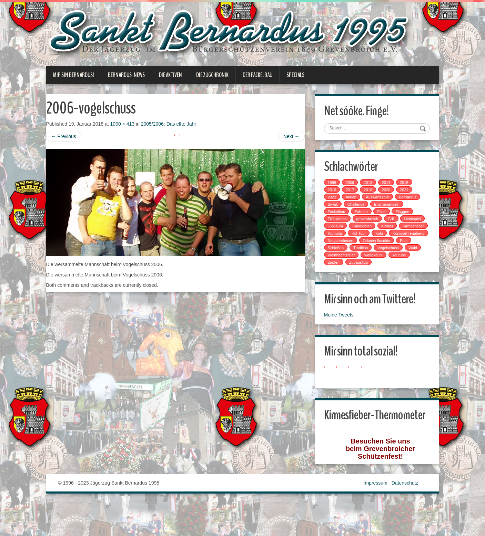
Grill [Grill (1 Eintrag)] (394, 221)
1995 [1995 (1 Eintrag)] (335, 185)
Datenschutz (405, 515)
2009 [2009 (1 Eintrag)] (353, 185)
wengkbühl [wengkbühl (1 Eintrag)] (376, 265)
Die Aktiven (170, 75)
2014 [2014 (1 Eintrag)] (389, 185)
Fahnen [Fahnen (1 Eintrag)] (364, 214)
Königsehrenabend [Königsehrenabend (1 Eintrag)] (347, 243)
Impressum (375, 515)
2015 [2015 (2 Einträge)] (407, 185)
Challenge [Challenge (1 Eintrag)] (359, 207)
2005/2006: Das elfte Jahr (168, 124)
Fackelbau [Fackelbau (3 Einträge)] (339, 214)
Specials (295, 75)
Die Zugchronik (212, 75)
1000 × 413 (122, 124)
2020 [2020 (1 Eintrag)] (389, 192)
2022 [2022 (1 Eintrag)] (335, 199)
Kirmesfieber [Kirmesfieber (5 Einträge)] (341, 236)
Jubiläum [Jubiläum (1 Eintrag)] (364, 228)
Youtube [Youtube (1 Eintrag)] (402, 265)
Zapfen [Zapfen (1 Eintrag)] (337, 272)
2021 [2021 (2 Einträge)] (407, 192)
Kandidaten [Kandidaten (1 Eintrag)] (391, 228)
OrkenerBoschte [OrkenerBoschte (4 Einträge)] (344, 250)
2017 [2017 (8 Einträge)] (353, 192)
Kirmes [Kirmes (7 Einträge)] (416, 228)
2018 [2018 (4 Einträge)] (371, 192)
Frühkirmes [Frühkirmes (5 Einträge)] (340, 221)
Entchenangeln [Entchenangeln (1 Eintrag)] (389, 207)
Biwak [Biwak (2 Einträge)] (336, 207)
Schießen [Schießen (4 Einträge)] (393, 250)
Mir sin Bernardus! (73, 75)
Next (291, 136)
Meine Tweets (342, 326)
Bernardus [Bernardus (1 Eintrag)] (411, 199)
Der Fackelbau (257, 75)
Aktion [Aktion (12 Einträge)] (354, 199)
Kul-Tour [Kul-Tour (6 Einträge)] (393, 236)
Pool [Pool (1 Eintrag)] (371, 250)
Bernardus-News (126, 75)
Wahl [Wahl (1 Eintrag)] (390, 257)
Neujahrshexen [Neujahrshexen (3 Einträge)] (385, 243)
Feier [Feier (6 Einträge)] (384, 214)
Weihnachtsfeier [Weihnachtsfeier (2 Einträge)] (344, 265)
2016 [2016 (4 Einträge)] (335, 192)
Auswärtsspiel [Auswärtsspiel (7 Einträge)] (380, 199)
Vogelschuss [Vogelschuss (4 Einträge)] (365, 257)
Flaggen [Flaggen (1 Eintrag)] (405, 214)
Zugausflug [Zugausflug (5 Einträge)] (361, 272)
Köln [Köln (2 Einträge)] (413, 236)
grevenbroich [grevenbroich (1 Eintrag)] (370, 221)
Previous (63, 136)
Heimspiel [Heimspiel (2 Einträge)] (339, 228)
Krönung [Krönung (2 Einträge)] (369, 236)
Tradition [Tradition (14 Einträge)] (338, 257)
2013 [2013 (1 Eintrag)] (371, 185)
